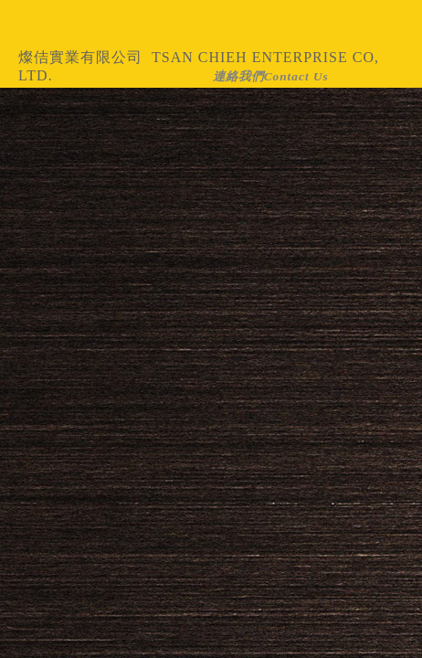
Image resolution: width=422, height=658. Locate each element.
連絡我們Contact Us (271, 76)
